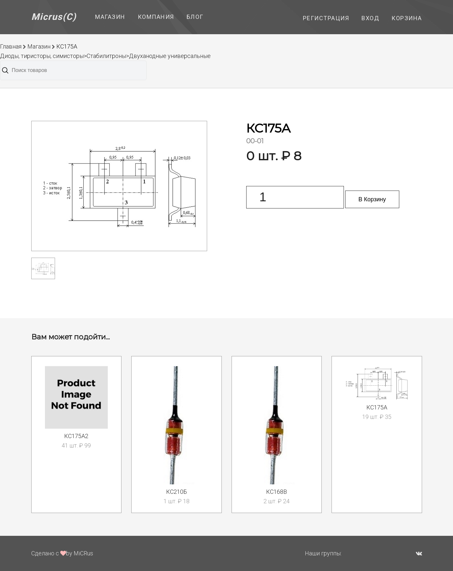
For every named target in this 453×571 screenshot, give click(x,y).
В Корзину (372, 199)
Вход (370, 18)
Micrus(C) (54, 16)
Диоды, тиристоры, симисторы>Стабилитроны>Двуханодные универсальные (105, 55)
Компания (156, 16)
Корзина (406, 18)
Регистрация (326, 18)
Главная (10, 46)
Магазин (110, 16)
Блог (195, 16)
